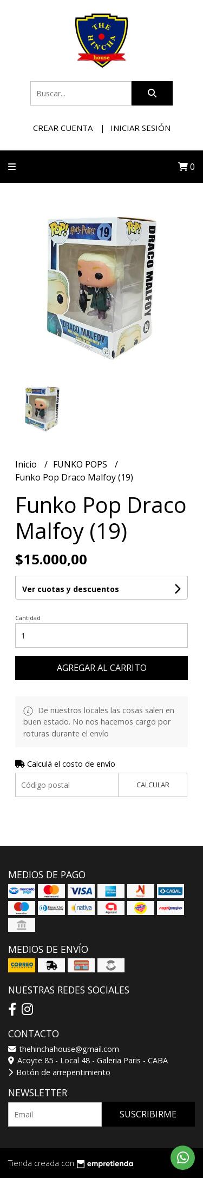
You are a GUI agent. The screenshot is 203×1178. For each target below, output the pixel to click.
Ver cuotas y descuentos (70, 589)
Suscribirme (148, 1114)
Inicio (27, 464)
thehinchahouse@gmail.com (63, 1049)
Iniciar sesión (140, 127)
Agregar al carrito (102, 668)
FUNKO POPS (81, 464)
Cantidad (28, 618)
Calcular (152, 784)
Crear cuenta (63, 127)
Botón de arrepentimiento (59, 1072)
